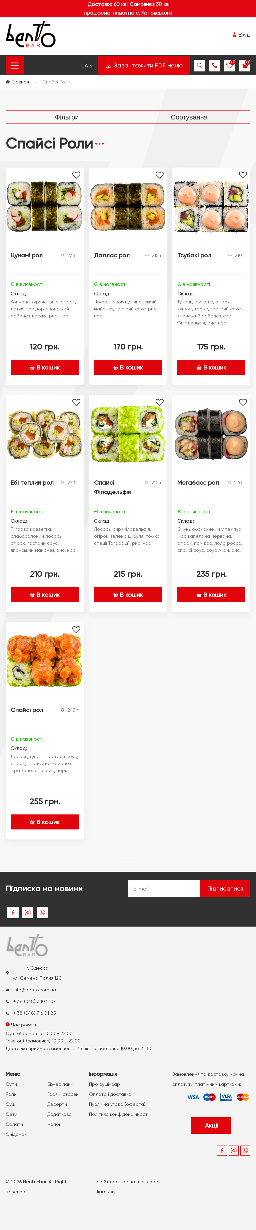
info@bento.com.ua (31, 989)
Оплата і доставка (110, 1094)
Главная (17, 81)
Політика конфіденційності (119, 1114)
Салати (14, 1124)
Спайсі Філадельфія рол (112, 492)
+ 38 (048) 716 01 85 (31, 1013)
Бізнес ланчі (60, 1084)
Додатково (59, 1114)
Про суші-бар (104, 1084)
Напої (53, 1124)
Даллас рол (112, 255)
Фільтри (67, 117)
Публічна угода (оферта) (117, 1104)
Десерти (57, 1104)
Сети (11, 1114)
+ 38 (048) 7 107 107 (31, 1001)
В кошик (45, 367)
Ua (87, 65)
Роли (11, 1094)
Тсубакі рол (194, 255)
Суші (11, 1104)
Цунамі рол (27, 255)
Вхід (241, 34)
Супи (11, 1084)
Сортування (189, 117)
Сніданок (16, 1134)
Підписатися (225, 888)
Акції (211, 1125)
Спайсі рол (27, 709)
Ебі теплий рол (32, 482)
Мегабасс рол (198, 482)
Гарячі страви (63, 1094)
